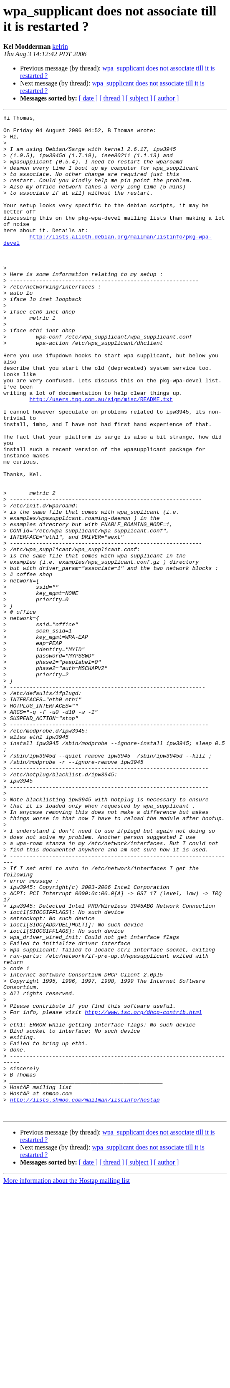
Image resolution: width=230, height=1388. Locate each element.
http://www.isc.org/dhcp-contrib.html (143, 1192)
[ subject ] (139, 98)
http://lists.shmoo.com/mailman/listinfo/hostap (85, 1297)
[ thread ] (111, 98)
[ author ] (166, 98)
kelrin (60, 46)
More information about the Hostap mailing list (66, 1380)
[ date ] (88, 98)
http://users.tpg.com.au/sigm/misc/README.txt (100, 456)
